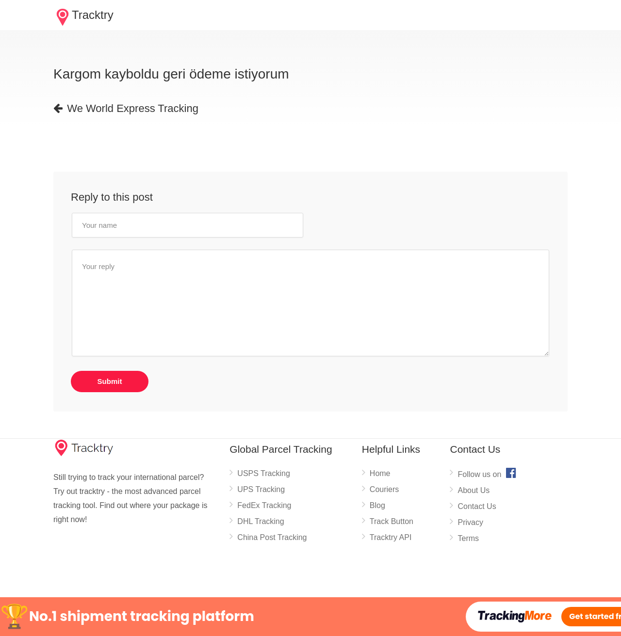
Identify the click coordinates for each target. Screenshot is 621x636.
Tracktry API (391, 537)
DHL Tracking (260, 521)
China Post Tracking (272, 537)
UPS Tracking (261, 489)
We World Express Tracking (125, 108)
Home (380, 473)
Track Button (391, 521)
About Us (474, 490)
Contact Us (477, 506)
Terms (468, 538)
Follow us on (488, 472)
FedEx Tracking (264, 505)
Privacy (470, 522)
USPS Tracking (263, 473)
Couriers (384, 489)
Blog (377, 505)
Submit (110, 381)
